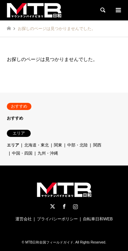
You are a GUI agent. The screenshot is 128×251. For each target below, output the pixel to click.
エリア (13, 145)
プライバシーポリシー (57, 219)
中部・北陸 (77, 145)
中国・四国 (22, 153)
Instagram (75, 206)
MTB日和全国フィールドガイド (49, 242)
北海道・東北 (36, 145)
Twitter (52, 206)
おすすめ (15, 118)
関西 (97, 145)
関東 (58, 145)
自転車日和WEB (98, 219)
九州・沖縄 (48, 153)
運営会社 (23, 219)
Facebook (64, 206)
